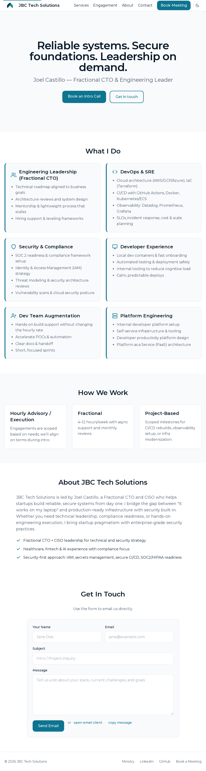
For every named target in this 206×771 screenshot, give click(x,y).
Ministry (128, 761)
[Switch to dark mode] (197, 5)
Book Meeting (174, 5)
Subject (39, 648)
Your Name (42, 627)
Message (40, 670)
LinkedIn (147, 761)
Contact (145, 5)
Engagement (105, 5)
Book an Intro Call (84, 96)
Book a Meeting (188, 761)
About (127, 5)
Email (109, 627)
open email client (88, 723)
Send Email (48, 726)
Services (81, 5)
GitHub (164, 761)
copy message (120, 723)
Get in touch (127, 97)
